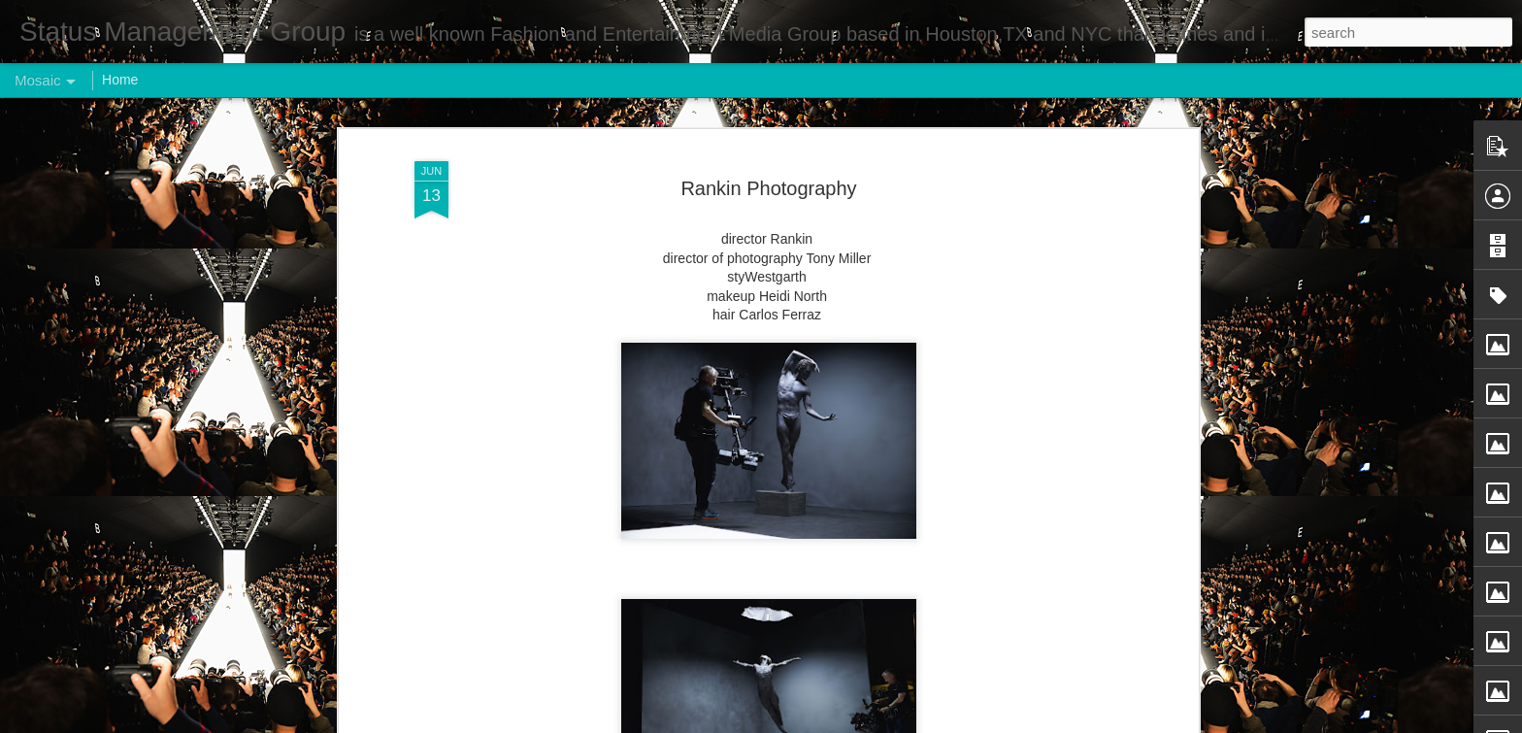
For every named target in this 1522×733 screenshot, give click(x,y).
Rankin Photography (768, 188)
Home (120, 79)
